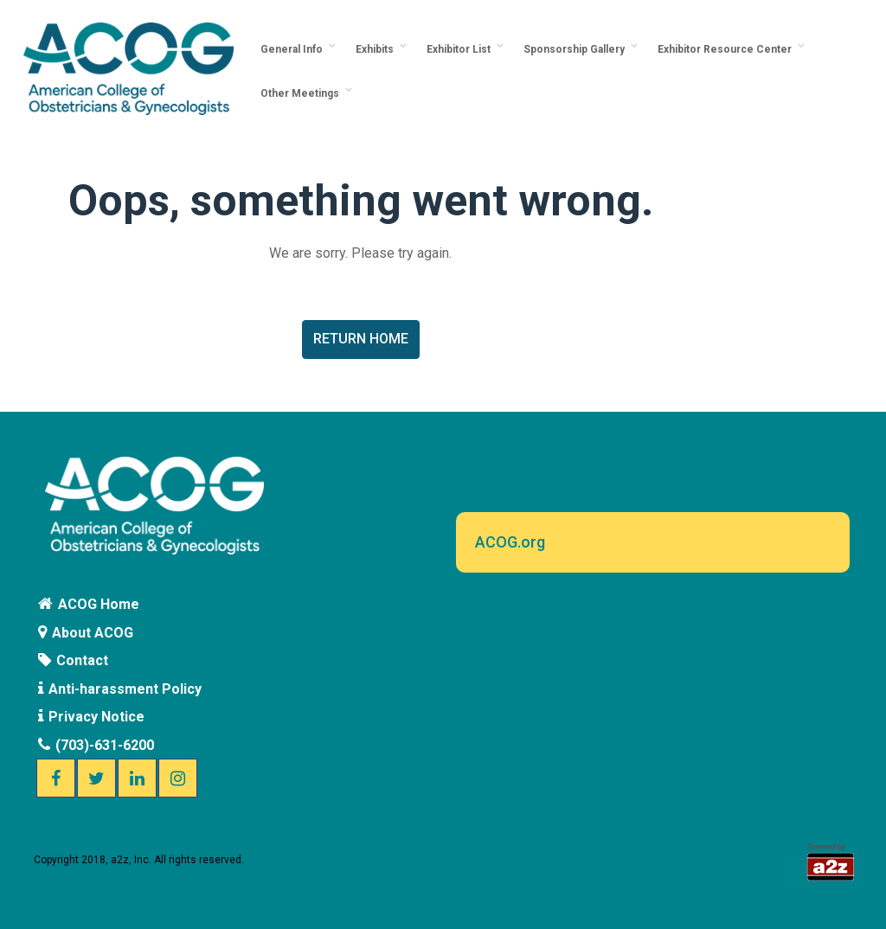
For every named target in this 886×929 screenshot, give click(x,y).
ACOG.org (510, 542)
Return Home (360, 338)
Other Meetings (302, 93)
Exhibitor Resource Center (727, 49)
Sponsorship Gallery (576, 49)
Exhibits (377, 49)
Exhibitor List (461, 49)
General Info (294, 49)
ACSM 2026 (492, 462)
